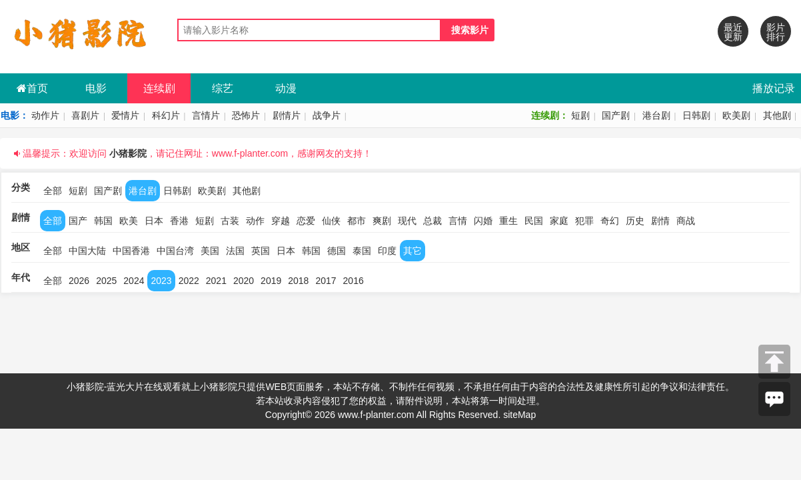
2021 (216, 280)
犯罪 (584, 220)
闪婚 (483, 220)
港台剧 (656, 115)
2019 (271, 280)
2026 (79, 280)
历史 (635, 220)
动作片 (45, 115)
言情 (457, 220)
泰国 (362, 250)
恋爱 (306, 220)
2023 (161, 280)
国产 (78, 220)
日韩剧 (696, 115)
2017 (325, 280)
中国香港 (131, 250)
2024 (133, 280)
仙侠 (331, 220)
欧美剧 (736, 115)
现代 (407, 220)
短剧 (580, 115)
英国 (260, 250)
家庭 (559, 220)
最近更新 (733, 32)
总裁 (432, 220)
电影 (96, 88)
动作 (255, 220)
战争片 (327, 115)
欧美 (128, 220)
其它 (412, 250)
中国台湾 (175, 250)
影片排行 (775, 32)
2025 (106, 280)
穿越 (280, 220)
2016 (353, 280)
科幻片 (166, 115)
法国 (235, 250)
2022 (189, 280)
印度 (387, 250)
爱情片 (125, 115)
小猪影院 (128, 153)
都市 (356, 220)
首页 (32, 88)
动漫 (286, 88)
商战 (685, 220)
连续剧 (159, 88)
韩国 (103, 220)
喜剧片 (85, 115)
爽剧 (382, 220)
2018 (298, 280)
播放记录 (773, 88)
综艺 (222, 88)
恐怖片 (246, 115)
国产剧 (616, 115)
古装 (230, 220)
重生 (508, 220)
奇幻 (609, 220)
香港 (179, 220)
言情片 (206, 115)
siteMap (519, 414)
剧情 (660, 220)
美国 (210, 250)
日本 (154, 220)
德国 (336, 250)
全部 (52, 190)
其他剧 (777, 115)
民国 (533, 220)
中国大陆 (87, 250)
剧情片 (287, 115)
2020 (243, 280)
